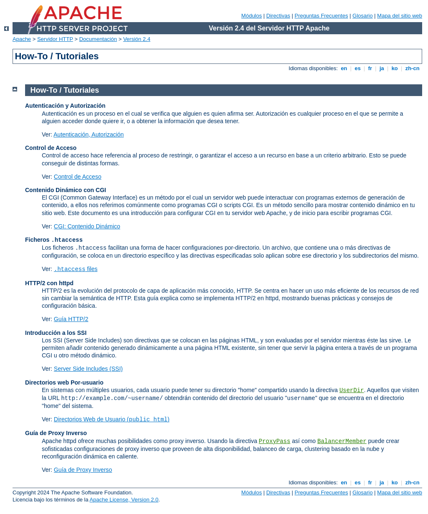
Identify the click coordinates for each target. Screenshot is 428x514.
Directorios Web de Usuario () (112, 419)
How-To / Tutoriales (65, 90)
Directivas (278, 16)
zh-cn (412, 68)
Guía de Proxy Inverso (83, 469)
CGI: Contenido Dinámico (87, 226)
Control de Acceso (78, 176)
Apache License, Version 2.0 (123, 499)
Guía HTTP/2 (71, 319)
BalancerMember (342, 441)
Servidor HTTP (55, 39)
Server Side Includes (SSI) (88, 368)
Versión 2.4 (136, 39)
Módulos (251, 16)
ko (394, 68)
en (344, 68)
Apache (22, 39)
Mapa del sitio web (399, 16)
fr (370, 68)
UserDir (351, 390)
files (75, 269)
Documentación (98, 39)
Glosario (362, 16)
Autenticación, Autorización (89, 134)
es (357, 68)
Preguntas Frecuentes (321, 16)
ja (381, 68)
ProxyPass (274, 441)
